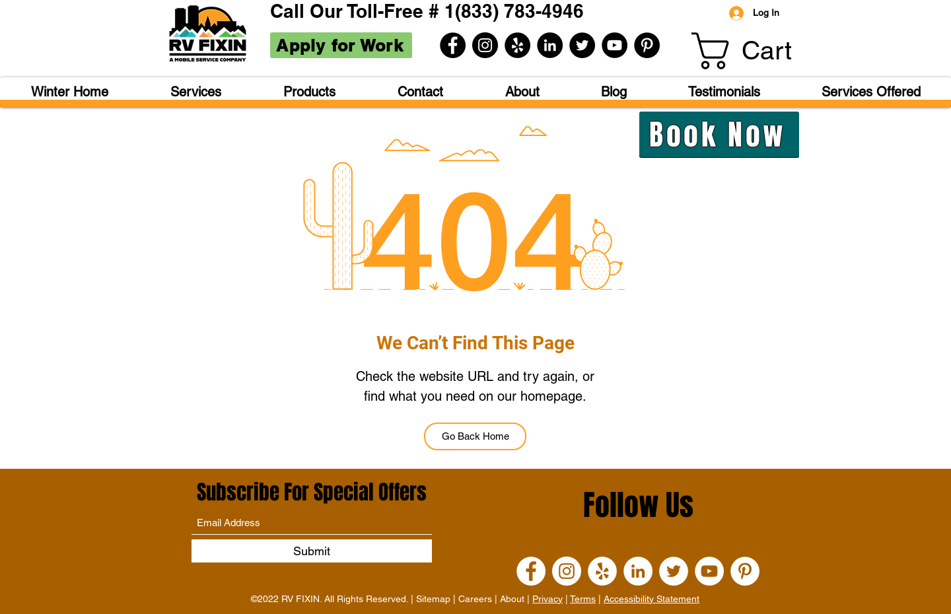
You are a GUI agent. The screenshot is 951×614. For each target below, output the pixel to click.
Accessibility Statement (651, 599)
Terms (583, 599)
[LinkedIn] (550, 45)
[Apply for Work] (341, 45)
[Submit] (312, 551)
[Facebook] (453, 45)
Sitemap (433, 599)
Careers (475, 599)
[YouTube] (614, 45)
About (512, 599)
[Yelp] (517, 45)
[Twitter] (582, 45)
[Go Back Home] (475, 436)
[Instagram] (485, 45)
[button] (761, 50)
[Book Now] (719, 134)
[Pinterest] (647, 45)
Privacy (547, 599)
